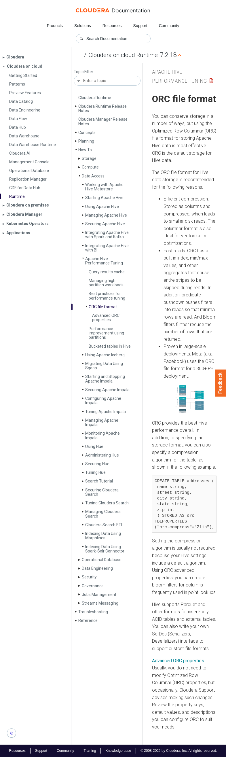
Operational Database (101, 559)
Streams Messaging (100, 603)
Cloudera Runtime (94, 97)
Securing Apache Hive (105, 224)
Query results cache (107, 272)
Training (90, 751)
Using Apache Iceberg (105, 355)
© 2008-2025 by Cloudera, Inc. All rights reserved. (178, 751)
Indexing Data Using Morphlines (103, 535)
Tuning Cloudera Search (107, 503)
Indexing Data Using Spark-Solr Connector (104, 548)
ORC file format (103, 306)
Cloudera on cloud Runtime (123, 55)
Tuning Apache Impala (105, 411)
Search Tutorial (99, 481)
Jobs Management (99, 594)
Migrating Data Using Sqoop (104, 365)
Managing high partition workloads (106, 282)
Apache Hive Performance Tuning (104, 260)
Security (89, 577)
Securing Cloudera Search (102, 492)
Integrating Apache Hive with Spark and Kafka (107, 234)
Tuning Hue (95, 472)
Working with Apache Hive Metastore (104, 186)
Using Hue (94, 446)
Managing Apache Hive (106, 215)
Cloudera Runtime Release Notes (102, 108)
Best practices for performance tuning (107, 295)
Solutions (82, 25)
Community (169, 25)
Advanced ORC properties (105, 317)
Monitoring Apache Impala (102, 435)
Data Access (93, 176)
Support (140, 25)
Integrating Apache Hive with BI (107, 247)
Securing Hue (97, 463)
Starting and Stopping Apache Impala (105, 378)
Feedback (220, 383)
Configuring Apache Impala (103, 400)
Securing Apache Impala (107, 389)
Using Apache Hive (102, 206)
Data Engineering (97, 568)
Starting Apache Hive (104, 197)
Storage (89, 158)
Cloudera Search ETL (104, 525)
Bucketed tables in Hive (110, 346)
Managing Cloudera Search (103, 513)
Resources (112, 25)
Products (55, 25)
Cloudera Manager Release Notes (103, 121)
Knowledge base (118, 751)
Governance (93, 586)
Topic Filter (83, 72)
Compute (90, 167)
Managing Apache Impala (101, 422)
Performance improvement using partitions (106, 333)
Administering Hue (102, 455)
